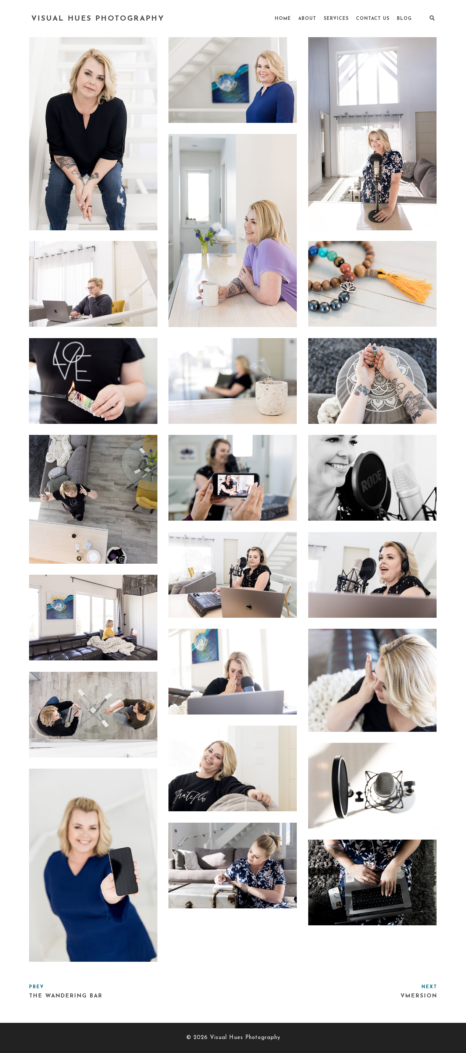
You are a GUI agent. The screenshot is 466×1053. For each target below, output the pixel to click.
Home (283, 19)
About (307, 19)
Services (336, 19)
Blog (404, 19)
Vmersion (419, 996)
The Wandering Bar (66, 996)
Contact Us (372, 19)
